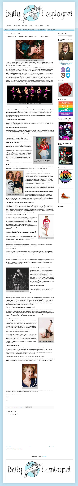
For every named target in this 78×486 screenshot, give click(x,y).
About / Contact (10, 29)
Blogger (45, 456)
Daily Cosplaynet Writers (26, 29)
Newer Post (8, 446)
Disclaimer (51, 29)
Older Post (51, 446)
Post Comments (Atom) (17, 448)
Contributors (41, 29)
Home (30, 446)
